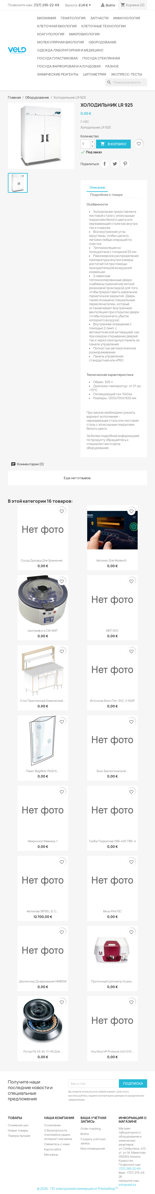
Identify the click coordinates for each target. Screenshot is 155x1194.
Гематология (73, 18)
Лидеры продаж (19, 1136)
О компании (52, 1125)
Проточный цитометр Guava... (112, 981)
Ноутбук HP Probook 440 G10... (112, 1051)
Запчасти (99, 18)
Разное (112, 66)
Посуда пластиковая (57, 58)
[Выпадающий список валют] (85, 5)
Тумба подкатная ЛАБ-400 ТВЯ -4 (112, 841)
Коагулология (50, 34)
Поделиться (105, 164)
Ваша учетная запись (93, 1120)
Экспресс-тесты (126, 74)
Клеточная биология (57, 26)
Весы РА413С (112, 911)
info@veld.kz (127, 1185)
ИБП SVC (112, 630)
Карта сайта (52, 1149)
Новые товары (18, 1130)
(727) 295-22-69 (46, 5)
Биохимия (46, 18)
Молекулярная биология (60, 42)
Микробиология (84, 34)
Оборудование (102, 42)
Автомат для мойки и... (112, 560)
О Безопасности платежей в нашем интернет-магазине (58, 1135)
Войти (85, 1134)
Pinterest (125, 164)
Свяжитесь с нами (57, 1144)
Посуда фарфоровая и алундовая (69, 66)
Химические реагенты (57, 74)
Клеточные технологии (103, 26)
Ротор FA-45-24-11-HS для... (42, 1051)
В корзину (113, 144)
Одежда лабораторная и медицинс (70, 50)
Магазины (51, 1154)
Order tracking (91, 1129)
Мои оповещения (93, 1148)
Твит (115, 164)
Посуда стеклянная (101, 58)
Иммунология (126, 18)
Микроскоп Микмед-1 (43, 841)
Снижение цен (18, 1125)
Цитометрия (94, 74)
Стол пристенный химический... (42, 701)
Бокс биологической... (112, 771)
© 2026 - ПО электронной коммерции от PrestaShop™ (77, 1189)
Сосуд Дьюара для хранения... (43, 560)
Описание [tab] (97, 187)
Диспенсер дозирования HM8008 (42, 981)
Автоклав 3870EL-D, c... (43, 911)
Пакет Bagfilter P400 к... (42, 771)
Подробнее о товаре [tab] (106, 195)
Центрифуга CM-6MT (43, 630)
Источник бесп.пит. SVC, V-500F (112, 701)
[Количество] (85, 144)
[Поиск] (126, 82)
